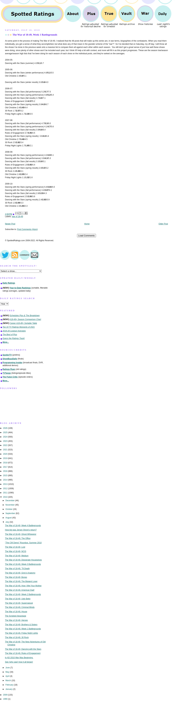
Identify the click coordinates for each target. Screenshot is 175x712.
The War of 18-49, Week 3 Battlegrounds (23, 564)
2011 (5, 493)
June (8, 667)
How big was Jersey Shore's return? (21, 530)
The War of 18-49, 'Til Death (17, 568)
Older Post (163, 224)
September (11, 513)
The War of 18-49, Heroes (16, 620)
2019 (5, 458)
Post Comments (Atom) (27, 229)
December (10, 500)
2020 (5, 454)
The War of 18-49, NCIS (15, 551)
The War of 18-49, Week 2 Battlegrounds (23, 594)
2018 (5, 462)
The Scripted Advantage (15, 616)
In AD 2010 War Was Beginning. (19, 657)
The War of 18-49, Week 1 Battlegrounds (34, 34)
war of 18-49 (17, 216)
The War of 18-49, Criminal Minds (19, 607)
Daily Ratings (8, 283)
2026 (5, 428)
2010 (5, 497)
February (10, 685)
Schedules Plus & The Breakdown (25, 315)
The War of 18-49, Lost (15, 547)
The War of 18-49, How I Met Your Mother (23, 586)
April (8, 676)
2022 (5, 445)
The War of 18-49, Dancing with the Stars (23, 649)
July (8, 522)
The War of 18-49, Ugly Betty (17, 599)
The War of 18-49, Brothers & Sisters (21, 624)
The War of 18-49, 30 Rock (17, 637)
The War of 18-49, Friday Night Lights (21, 633)
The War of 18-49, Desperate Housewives (23, 560)
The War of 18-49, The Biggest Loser (21, 581)
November (10, 505)
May (8, 672)
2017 (5, 467)
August (9, 518)
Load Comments (86, 235)
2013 (5, 484)
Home (87, 224)
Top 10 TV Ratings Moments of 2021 (18, 327)
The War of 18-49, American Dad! (19, 590)
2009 (5, 695)
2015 (5, 475)
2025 (5, 432)
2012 (5, 488)
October (9, 509)
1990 (5, 699)
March (9, 680)
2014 (5, 480)
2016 (5, 471)
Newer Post (10, 224)
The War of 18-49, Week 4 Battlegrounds (23, 525)
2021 (5, 449)
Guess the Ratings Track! (13, 338)
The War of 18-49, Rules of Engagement (22, 653)
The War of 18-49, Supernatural (19, 603)
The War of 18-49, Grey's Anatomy (20, 573)
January (9, 689)
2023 (5, 441)
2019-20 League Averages (14, 331)
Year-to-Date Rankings (20, 288)
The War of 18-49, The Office (17, 538)
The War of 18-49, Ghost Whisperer (20, 534)
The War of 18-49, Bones (16, 577)
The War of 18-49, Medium (16, 556)
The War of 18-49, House (16, 611)
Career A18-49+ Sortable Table (23, 323)
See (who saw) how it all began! (19, 662)
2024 (5, 437)
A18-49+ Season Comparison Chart (25, 319)
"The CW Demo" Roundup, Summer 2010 (23, 543)
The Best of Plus (9, 334)
